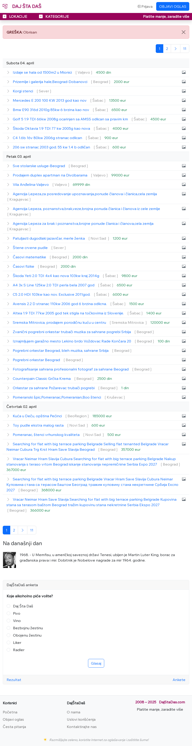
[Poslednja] (184, 48)
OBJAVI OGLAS (172, 6)
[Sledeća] (175, 48)
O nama (73, 712)
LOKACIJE (15, 16)
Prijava (145, 6)
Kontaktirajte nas (82, 726)
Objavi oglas (13, 719)
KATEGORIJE (54, 16)
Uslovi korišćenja (81, 719)
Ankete (179, 679)
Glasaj (96, 663)
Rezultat (14, 679)
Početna (10, 712)
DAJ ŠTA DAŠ (22, 6)
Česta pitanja (14, 726)
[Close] (183, 32)
